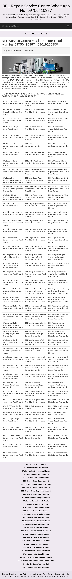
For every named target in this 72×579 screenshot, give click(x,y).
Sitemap (5, 574)
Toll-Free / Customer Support (36, 34)
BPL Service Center (10, 26)
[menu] (67, 26)
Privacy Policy (22, 574)
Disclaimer (12, 574)
